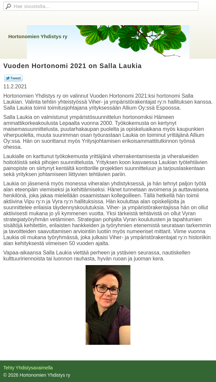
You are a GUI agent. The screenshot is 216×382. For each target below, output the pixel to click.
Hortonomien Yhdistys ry (37, 36)
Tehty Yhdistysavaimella (28, 367)
